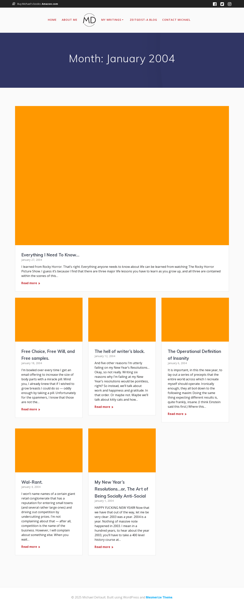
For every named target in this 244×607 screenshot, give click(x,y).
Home (52, 20)
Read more (29, 283)
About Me (69, 20)
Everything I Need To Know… (53, 255)
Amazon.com (50, 4)
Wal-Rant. (32, 477)
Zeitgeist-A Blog (143, 20)
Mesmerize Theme (159, 597)
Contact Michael (176, 20)
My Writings (111, 20)
